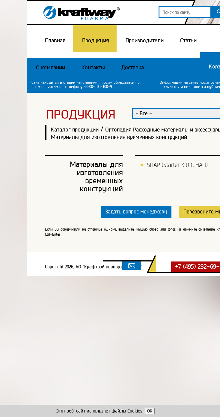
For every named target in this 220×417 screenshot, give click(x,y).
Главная (55, 40)
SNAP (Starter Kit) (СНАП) (177, 165)
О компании (50, 67)
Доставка (132, 67)
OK (149, 411)
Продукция (95, 40)
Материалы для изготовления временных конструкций (119, 137)
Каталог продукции (75, 129)
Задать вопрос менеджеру (136, 211)
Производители (145, 40)
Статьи (188, 40)
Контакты (93, 67)
